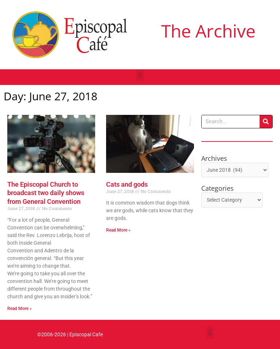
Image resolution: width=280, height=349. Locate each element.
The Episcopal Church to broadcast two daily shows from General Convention (45, 193)
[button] (139, 75)
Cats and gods (127, 184)
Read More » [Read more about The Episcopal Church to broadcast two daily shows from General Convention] (19, 308)
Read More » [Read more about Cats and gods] (118, 230)
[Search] (266, 121)
